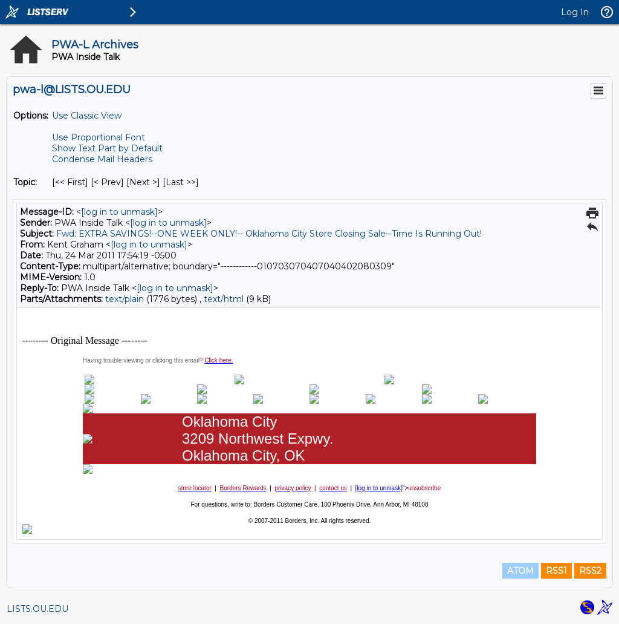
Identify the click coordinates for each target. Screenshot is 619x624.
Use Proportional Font (98, 137)
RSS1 (556, 570)
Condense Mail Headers (102, 159)
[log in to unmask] (119, 211)
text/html (224, 299)
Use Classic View (87, 115)
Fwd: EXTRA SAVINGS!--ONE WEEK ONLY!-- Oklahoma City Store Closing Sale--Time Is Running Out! (269, 233)
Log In (575, 12)
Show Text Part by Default (107, 148)
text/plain (124, 299)
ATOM (520, 570)
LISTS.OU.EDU (37, 608)
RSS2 (590, 570)
